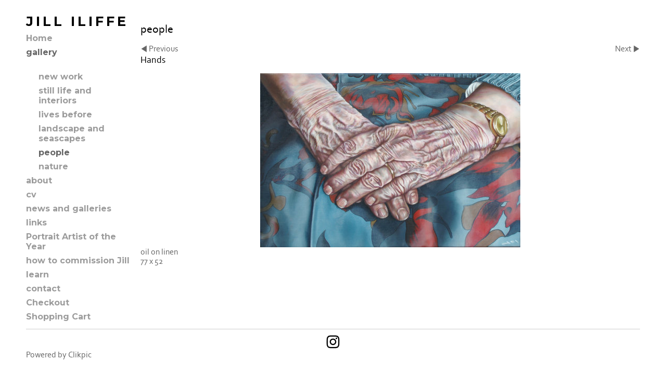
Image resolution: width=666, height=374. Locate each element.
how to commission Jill (78, 260)
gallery (41, 52)
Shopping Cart (58, 317)
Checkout (47, 303)
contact (43, 288)
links (36, 223)
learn (37, 274)
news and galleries (68, 208)
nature (53, 166)
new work (61, 77)
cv (31, 194)
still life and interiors (65, 95)
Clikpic (80, 354)
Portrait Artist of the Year (71, 241)
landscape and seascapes (72, 133)
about (39, 180)
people (54, 152)
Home (39, 38)
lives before (65, 114)
